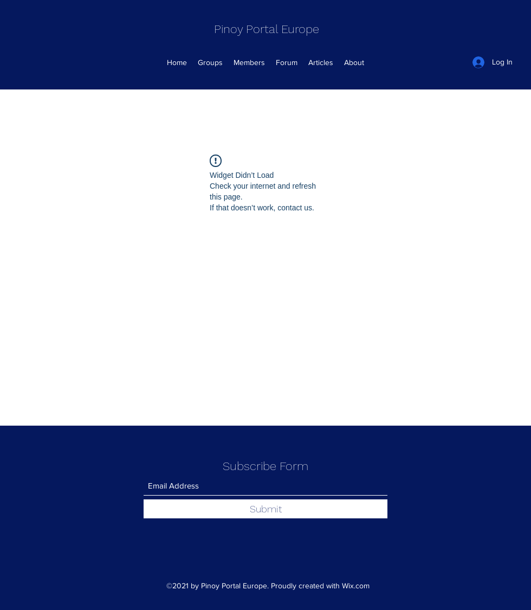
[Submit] (265, 508)
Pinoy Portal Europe (266, 29)
